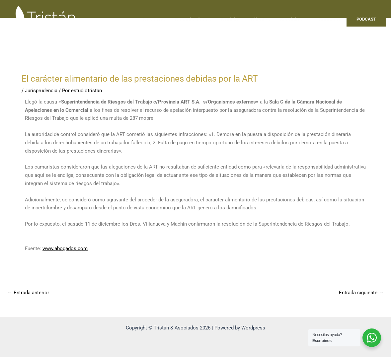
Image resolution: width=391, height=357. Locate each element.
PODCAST (366, 19)
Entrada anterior (28, 292)
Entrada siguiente (361, 292)
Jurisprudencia (41, 91)
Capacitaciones (193, 19)
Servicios (294, 20)
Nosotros (154, 19)
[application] (305, 20)
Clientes (260, 19)
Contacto (329, 19)
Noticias (231, 19)
